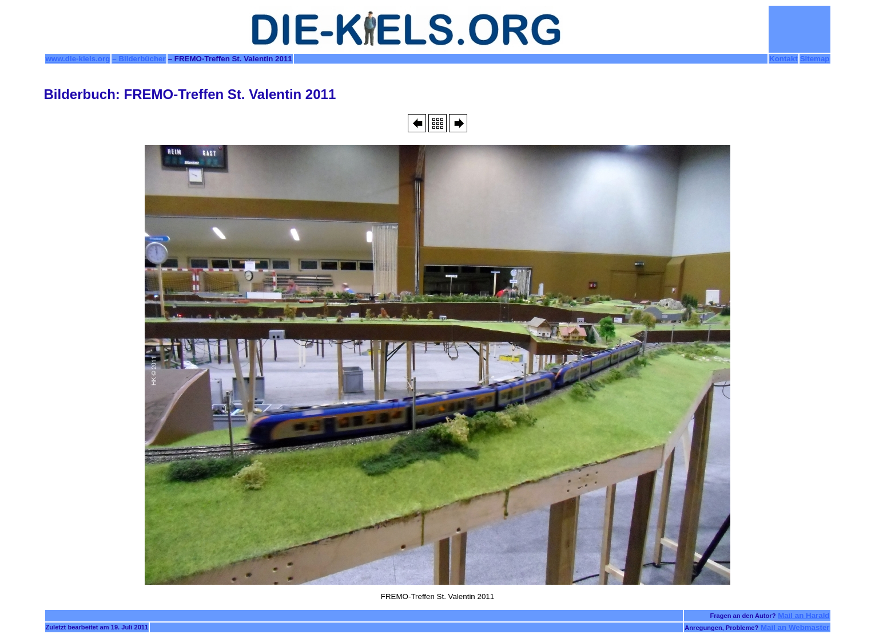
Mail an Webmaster (795, 627)
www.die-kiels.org (78, 58)
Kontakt (783, 58)
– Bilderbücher (138, 58)
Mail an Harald (803, 615)
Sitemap (815, 58)
